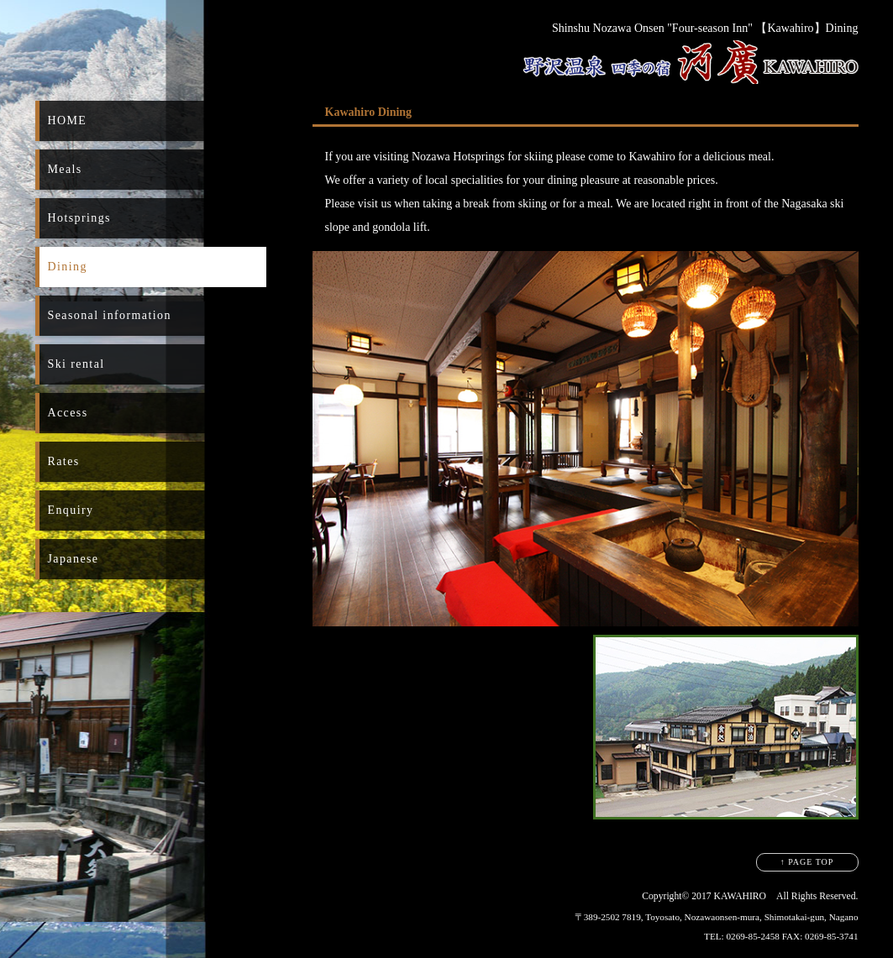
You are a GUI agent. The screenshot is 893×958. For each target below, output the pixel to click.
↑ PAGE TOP (807, 861)
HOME (67, 120)
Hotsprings (79, 218)
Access (68, 412)
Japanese (73, 558)
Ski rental (76, 364)
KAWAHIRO (740, 896)
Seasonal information (109, 315)
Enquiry (71, 510)
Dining (67, 266)
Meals (65, 169)
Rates (64, 461)
